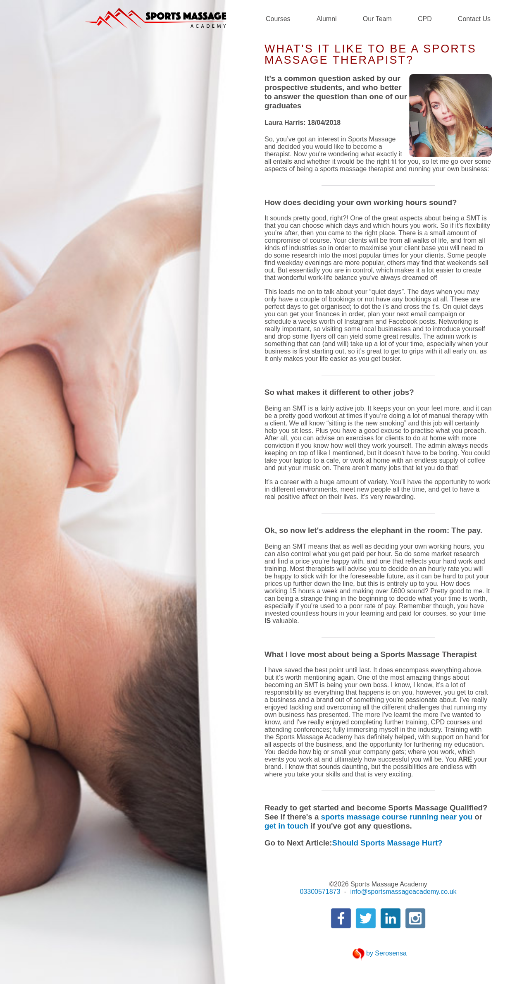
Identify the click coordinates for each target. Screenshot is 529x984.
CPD (425, 18)
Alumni (327, 18)
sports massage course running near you (396, 816)
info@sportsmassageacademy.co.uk (403, 891)
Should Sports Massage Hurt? (387, 842)
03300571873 (320, 891)
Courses (278, 18)
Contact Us (474, 18)
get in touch (286, 826)
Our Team (377, 18)
